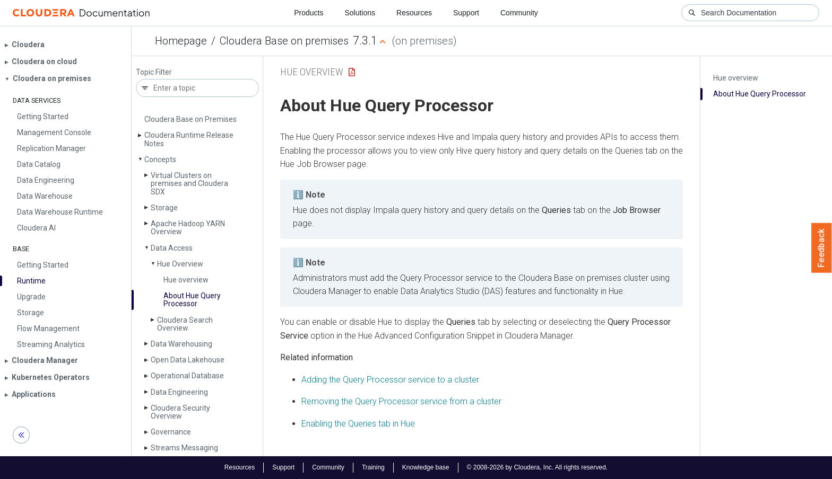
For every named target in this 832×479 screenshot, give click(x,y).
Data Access (172, 248)
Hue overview (186, 280)
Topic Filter (154, 72)
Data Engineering (179, 392)
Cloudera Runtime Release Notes (188, 139)
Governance (171, 432)
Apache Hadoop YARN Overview (188, 227)
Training (373, 467)
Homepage (181, 40)
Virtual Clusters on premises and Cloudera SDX (189, 183)
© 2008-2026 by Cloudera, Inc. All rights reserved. (537, 467)
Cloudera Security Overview (180, 412)
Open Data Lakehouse (187, 360)
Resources (414, 12)
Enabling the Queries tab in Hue (358, 424)
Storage (164, 207)
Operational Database (187, 375)
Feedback (822, 248)
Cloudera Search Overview (185, 324)
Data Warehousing (181, 344)
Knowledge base (425, 467)
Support (466, 12)
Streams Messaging (184, 447)
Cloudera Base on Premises (190, 119)
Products (308, 12)
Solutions (359, 12)
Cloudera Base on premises (284, 40)
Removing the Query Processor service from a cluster (401, 401)
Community (519, 12)
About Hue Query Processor (192, 299)
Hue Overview (180, 264)
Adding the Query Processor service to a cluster (390, 380)
